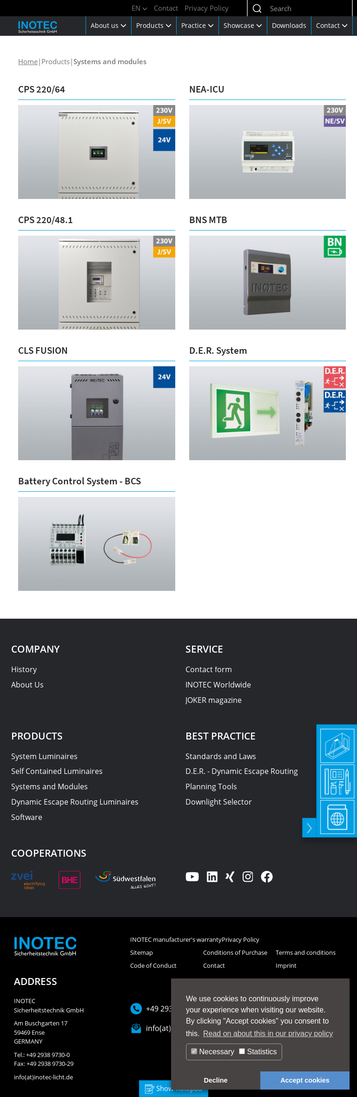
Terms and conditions (306, 952)
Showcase (243, 25)
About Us (27, 685)
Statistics (258, 1052)
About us (108, 25)
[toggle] (308, 819)
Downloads (289, 25)
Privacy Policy (207, 8)
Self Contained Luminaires (57, 771)
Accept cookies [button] (305, 1080)
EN (139, 8)
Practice (197, 25)
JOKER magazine (213, 700)
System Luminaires (44, 756)
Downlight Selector (218, 802)
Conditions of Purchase (235, 952)
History (24, 669)
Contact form (208, 669)
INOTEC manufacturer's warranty (176, 939)
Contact (166, 8)
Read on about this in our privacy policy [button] (268, 1034)
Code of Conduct (153, 965)
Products (154, 25)
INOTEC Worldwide (218, 685)
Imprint (286, 965)
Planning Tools (211, 786)
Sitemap (141, 952)
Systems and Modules (49, 786)
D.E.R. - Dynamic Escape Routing (241, 771)
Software (26, 817)
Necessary (212, 1052)
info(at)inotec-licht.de (43, 1077)
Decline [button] (215, 1080)
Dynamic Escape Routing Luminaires (75, 802)
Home (28, 61)
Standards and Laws (220, 756)
